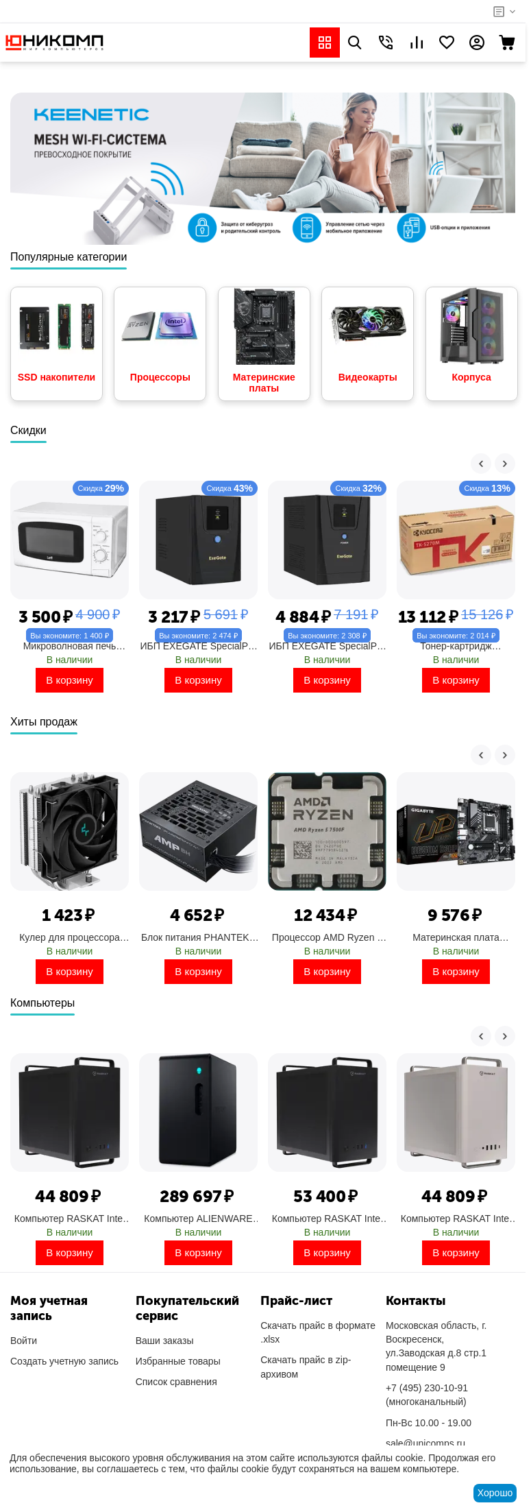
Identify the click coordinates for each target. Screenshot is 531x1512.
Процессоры (160, 335)
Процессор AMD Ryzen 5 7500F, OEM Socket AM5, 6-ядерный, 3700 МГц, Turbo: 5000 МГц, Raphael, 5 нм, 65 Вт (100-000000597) (327, 937)
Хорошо (495, 1492)
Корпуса (471, 335)
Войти (23, 1340)
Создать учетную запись (64, 1361)
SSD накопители (56, 335)
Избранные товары (178, 1361)
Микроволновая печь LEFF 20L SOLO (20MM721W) (69, 645)
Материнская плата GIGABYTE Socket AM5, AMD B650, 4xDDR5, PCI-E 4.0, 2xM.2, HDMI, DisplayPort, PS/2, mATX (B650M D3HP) (455, 937)
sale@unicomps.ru (425, 1443)
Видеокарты (367, 335)
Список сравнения (176, 1381)
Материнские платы (264, 340)
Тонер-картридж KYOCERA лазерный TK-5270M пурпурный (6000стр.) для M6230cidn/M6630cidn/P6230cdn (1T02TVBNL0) (456, 645)
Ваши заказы (165, 1340)
